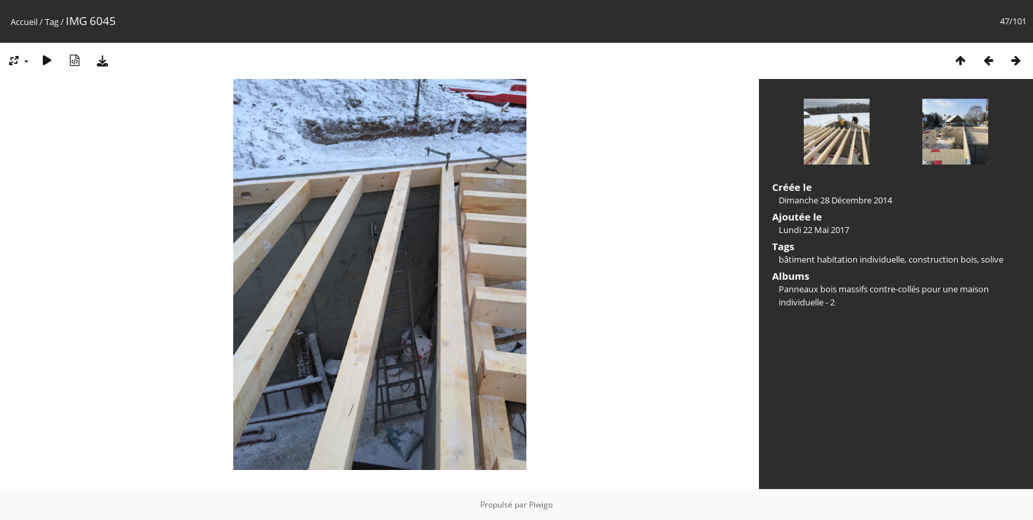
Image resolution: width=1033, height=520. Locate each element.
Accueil (24, 22)
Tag (52, 22)
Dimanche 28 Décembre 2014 (835, 200)
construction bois (942, 259)
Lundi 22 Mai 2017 (814, 230)
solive (992, 259)
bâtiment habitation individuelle (842, 259)
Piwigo (541, 504)
